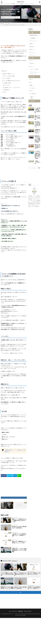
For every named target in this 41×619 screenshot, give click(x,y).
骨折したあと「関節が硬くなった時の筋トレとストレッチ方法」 (19, 542)
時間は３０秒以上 (7, 83)
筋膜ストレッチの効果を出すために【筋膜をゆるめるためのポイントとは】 (19, 520)
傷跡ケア (32, 43)
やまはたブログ (20, 1)
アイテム (32, 52)
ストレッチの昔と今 (6, 78)
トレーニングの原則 (19, 3)
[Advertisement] (14, 35)
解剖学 (14, 3)
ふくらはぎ (32, 88)
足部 (31, 91)
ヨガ (11, 3)
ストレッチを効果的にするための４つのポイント (11, 81)
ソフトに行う (6, 85)
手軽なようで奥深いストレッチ (8, 74)
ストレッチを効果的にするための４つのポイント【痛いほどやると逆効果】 (13, 24)
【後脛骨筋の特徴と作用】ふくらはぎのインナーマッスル (37, 131)
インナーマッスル (35, 72)
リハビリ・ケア (6, 3)
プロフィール (26, 3)
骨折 (1, 3)
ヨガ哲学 (32, 63)
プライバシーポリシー (28, 611)
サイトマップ (32, 3)
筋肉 (10, 525)
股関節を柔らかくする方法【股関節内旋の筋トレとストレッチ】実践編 (19, 550)
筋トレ (9, 23)
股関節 (32, 85)
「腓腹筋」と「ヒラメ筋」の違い (37, 162)
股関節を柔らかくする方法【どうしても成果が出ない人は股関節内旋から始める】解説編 (37, 139)
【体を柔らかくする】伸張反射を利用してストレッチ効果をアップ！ (19, 535)
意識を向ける (6, 90)
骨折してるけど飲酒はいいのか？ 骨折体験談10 (37, 117)
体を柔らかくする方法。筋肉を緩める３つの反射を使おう (19, 527)
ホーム (10, 611)
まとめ (4, 92)
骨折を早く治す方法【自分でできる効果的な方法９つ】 (37, 147)
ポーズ (32, 60)
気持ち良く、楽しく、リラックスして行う (11, 87)
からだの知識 (33, 93)
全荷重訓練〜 (34, 38)
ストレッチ (17, 16)
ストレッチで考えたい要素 (8, 76)
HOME (3, 23)
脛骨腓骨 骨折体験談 (34, 35)
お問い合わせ (20, 611)
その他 (32, 101)
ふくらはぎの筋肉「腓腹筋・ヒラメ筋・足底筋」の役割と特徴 (37, 110)
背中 (31, 79)
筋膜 (10, 517)
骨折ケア (32, 49)
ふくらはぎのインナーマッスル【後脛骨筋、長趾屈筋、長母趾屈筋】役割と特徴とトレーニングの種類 (37, 155)
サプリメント (33, 55)
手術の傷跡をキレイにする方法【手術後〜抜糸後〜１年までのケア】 (37, 125)
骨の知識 (32, 46)
